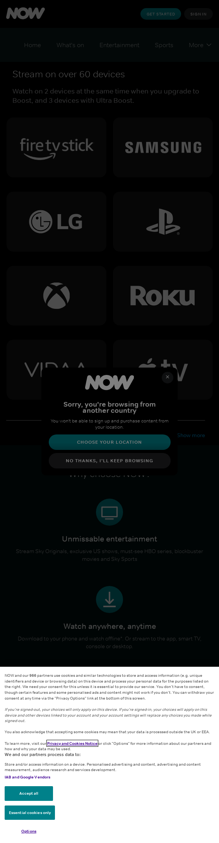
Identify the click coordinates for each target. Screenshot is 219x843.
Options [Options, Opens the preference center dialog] (28, 831)
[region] (109, 755)
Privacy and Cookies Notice (72, 743)
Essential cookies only (30, 812)
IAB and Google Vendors (27, 777)
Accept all (29, 793)
